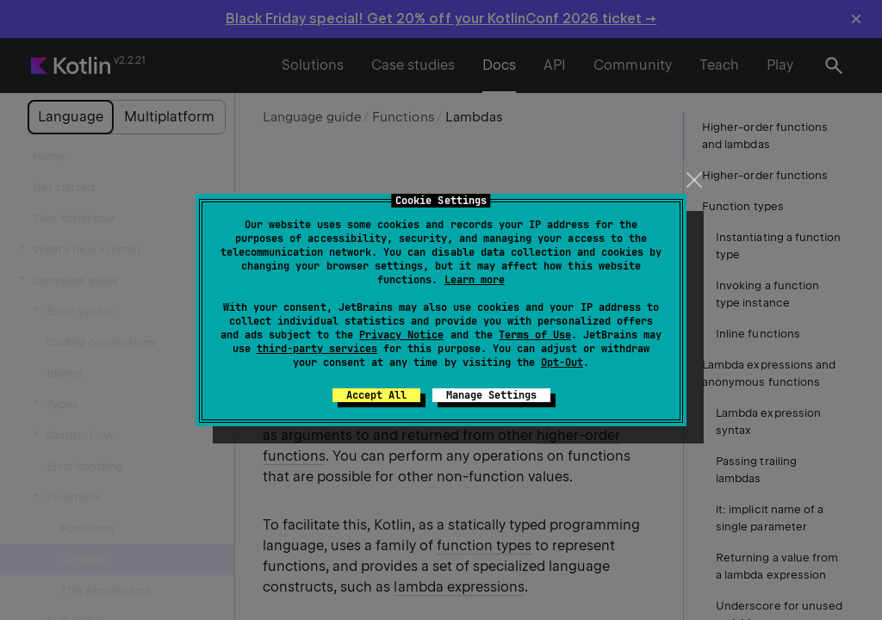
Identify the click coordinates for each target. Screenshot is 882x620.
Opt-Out (562, 362)
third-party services (317, 349)
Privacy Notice (401, 335)
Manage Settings (491, 395)
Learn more (474, 280)
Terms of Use (535, 335)
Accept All (376, 395)
